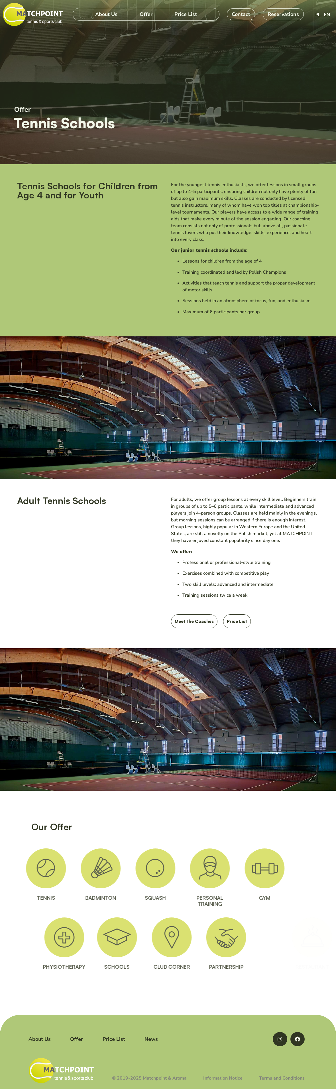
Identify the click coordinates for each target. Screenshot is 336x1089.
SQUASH (130, 898)
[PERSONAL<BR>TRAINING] (185, 868)
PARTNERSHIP (251, 967)
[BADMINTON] (76, 868)
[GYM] (240, 868)
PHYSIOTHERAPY (90, 967)
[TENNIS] (21, 868)
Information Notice (223, 1078)
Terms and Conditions (282, 1078)
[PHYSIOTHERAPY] (90, 937)
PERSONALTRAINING (185, 901)
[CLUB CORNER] (196, 937)
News (151, 1039)
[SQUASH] (131, 868)
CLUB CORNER (196, 967)
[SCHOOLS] (142, 937)
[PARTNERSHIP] (251, 937)
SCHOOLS (141, 967)
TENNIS (21, 898)
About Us (106, 14)
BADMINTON (76, 898)
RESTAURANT (305, 967)
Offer (146, 14)
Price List (185, 14)
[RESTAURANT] (305, 937)
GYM (240, 898)
